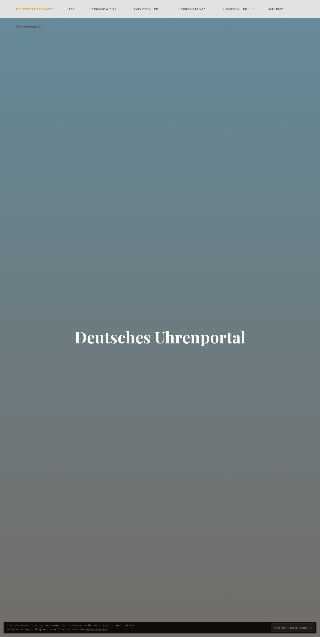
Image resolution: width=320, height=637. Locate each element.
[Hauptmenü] (307, 9)
